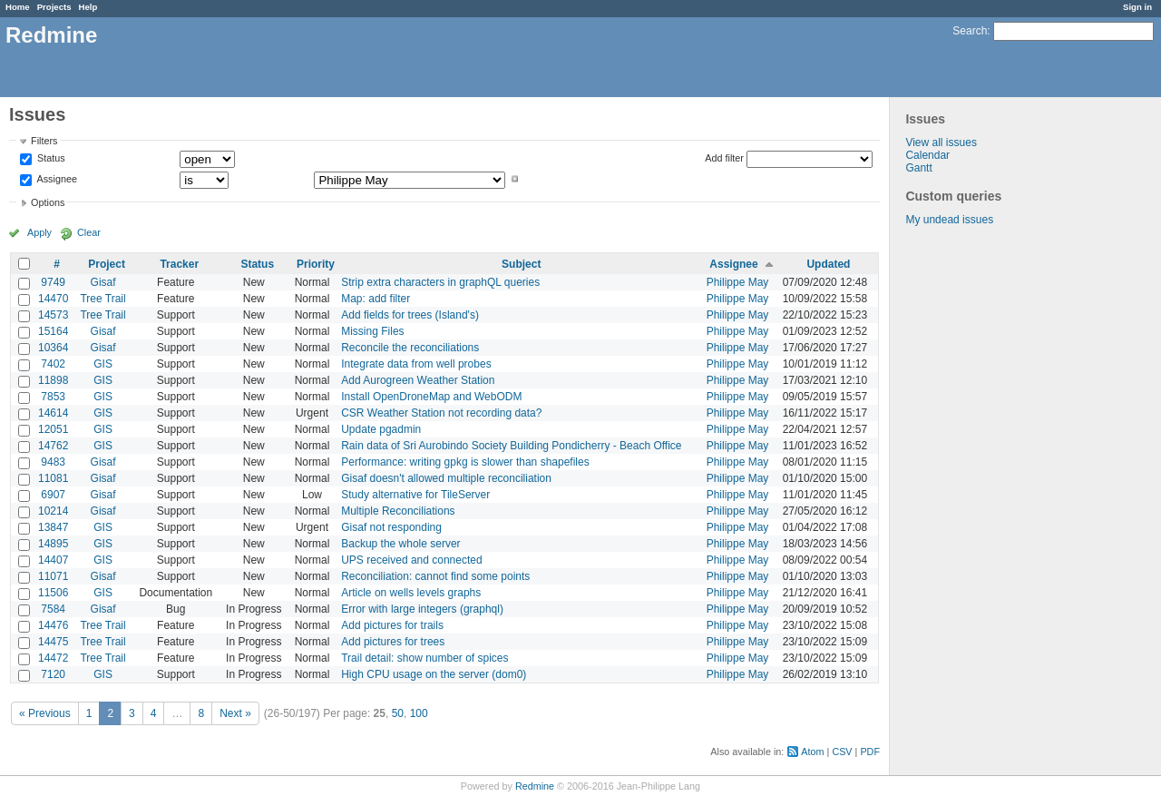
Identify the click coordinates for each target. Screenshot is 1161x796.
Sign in (1137, 7)
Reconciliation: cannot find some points (435, 576)
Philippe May (738, 282)
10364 (53, 347)
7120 (53, 674)
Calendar (927, 155)
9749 (53, 282)
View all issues (940, 142)
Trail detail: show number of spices (424, 658)
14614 (53, 413)
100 (419, 713)
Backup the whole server (400, 543)
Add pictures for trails (392, 625)
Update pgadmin (381, 429)
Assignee (55, 178)
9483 (53, 462)
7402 (53, 364)
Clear (89, 232)
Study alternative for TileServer (415, 494)
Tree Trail (102, 298)
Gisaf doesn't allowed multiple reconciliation (446, 478)
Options (47, 202)
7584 (53, 609)
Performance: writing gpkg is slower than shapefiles (465, 462)
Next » (235, 713)
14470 (53, 298)
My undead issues (949, 219)
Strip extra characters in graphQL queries (440, 282)
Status (49, 158)
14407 (53, 560)
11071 (53, 576)
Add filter (724, 157)
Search (969, 31)
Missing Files (372, 331)
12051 (53, 429)
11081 (53, 478)
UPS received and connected (411, 560)
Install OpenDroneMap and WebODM (431, 396)
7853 (53, 396)
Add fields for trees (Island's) (410, 315)
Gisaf (103, 282)
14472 (53, 658)
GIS (102, 364)
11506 (53, 592)
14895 (53, 543)
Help (88, 7)
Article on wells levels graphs (411, 592)
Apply (39, 232)
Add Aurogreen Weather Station (417, 380)
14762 (53, 445)
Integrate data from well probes (416, 364)
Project (106, 264)
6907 (53, 494)
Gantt (918, 168)
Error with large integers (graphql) (422, 609)
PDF (870, 751)
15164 (53, 331)
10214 (53, 511)
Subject (521, 264)
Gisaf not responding (391, 527)
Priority (316, 264)
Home (17, 7)
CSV (842, 751)
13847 (53, 527)
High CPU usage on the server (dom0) (433, 674)
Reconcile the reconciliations (410, 347)
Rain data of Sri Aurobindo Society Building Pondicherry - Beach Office (511, 445)
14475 (53, 641)
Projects (54, 7)
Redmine (534, 786)
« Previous (45, 713)
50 (398, 713)
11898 (53, 380)
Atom (812, 751)
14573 (53, 315)
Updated (828, 264)
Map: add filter (375, 298)
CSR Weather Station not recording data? (441, 413)
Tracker (179, 264)
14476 (53, 625)
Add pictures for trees (392, 641)
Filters (44, 140)
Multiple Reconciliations (397, 511)
